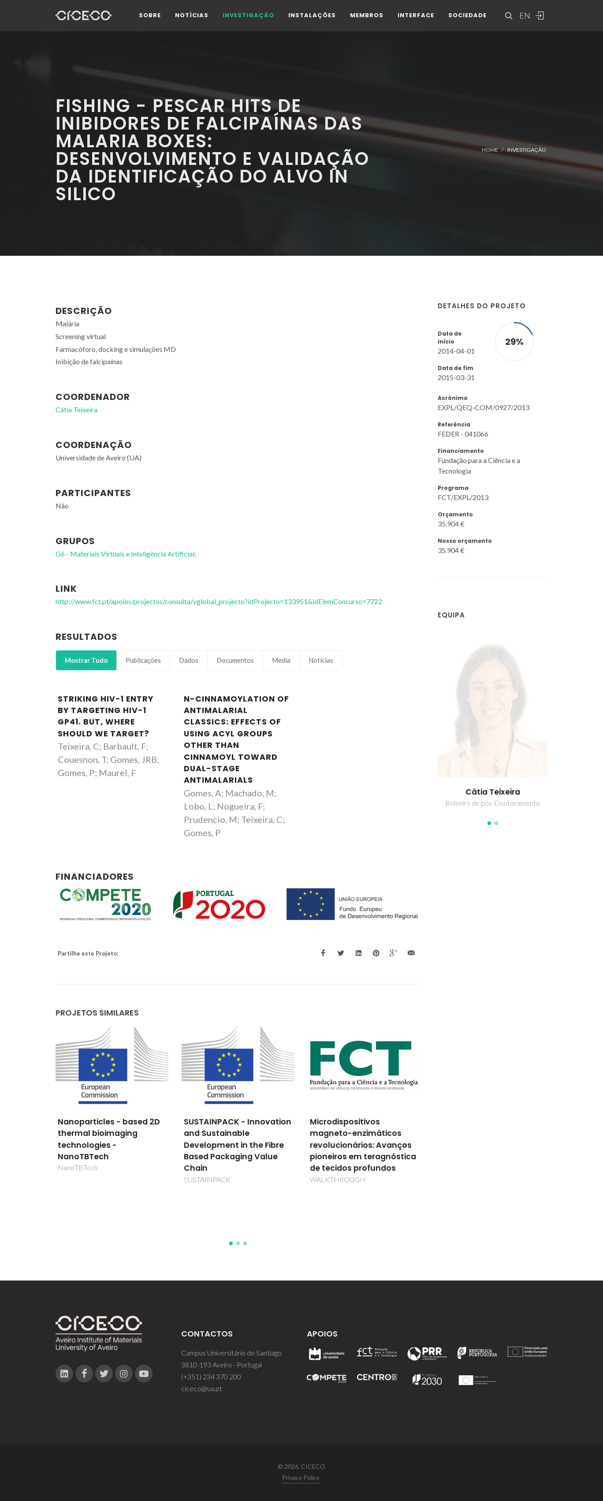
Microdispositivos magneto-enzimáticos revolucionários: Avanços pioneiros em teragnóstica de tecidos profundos (363, 1145)
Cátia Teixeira (492, 792)
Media (281, 660)
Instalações (312, 17)
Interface (416, 17)
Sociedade (467, 17)
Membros (366, 17)
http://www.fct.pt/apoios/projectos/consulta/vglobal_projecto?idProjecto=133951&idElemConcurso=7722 (219, 601)
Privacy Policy (301, 1477)
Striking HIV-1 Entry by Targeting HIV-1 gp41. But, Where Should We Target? (105, 716)
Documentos (235, 660)
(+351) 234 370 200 (211, 1376)
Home (490, 149)
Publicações (143, 660)
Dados (188, 660)
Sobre (150, 17)
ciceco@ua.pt (201, 1388)
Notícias (191, 17)
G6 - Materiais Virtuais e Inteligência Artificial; (126, 553)
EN (523, 17)
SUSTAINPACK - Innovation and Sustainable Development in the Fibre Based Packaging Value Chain (237, 1145)
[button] (489, 823)
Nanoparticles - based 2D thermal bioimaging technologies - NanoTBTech (109, 1139)
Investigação (248, 17)
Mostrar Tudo (86, 660)
